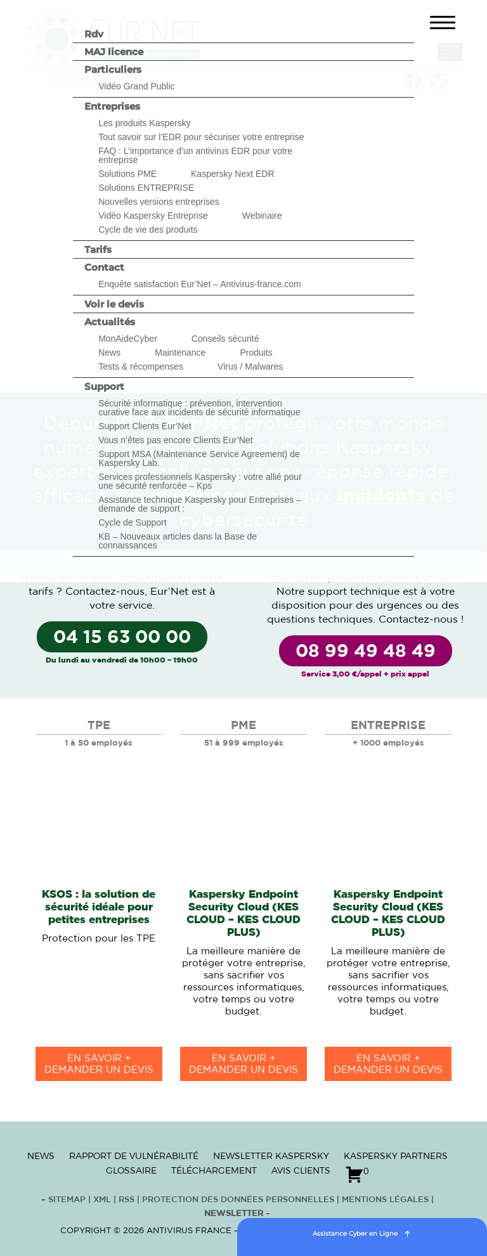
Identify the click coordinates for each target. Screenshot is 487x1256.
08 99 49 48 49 (365, 652)
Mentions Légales (385, 1200)
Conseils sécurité (225, 338)
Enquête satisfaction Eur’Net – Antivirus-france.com (199, 284)
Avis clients (300, 1170)
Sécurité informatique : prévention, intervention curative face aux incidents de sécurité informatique (199, 407)
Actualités (109, 322)
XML (102, 1200)
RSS (128, 1200)
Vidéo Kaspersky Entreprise (153, 215)
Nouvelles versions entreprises (158, 202)
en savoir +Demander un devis (98, 1064)
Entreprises (112, 106)
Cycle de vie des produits (147, 229)
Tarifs (98, 249)
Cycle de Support (132, 522)
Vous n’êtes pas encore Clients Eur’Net (175, 440)
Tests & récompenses (140, 366)
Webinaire (262, 215)
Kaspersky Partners (396, 1156)
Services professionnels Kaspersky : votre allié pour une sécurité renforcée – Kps (200, 481)
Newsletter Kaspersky (271, 1156)
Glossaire (131, 1170)
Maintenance (180, 352)
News (109, 352)
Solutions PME (127, 174)
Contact (104, 267)
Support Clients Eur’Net (145, 426)
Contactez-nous (105, 591)
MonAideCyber (127, 338)
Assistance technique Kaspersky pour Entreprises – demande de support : (199, 504)
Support (104, 386)
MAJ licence (113, 52)
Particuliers (112, 69)
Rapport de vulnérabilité (133, 1156)
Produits (256, 352)
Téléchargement (214, 1170)
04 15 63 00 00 (122, 638)
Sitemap (67, 1200)
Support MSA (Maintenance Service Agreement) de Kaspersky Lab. (199, 458)
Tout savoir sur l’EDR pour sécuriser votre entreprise (201, 137)
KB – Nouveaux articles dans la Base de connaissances (177, 540)
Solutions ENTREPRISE (146, 188)
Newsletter (233, 1214)
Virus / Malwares (250, 366)
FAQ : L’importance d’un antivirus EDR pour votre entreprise (195, 155)
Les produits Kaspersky (144, 123)
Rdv (93, 34)
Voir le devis (114, 304)
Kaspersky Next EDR (232, 174)
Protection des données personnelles (238, 1200)
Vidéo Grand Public (136, 86)
